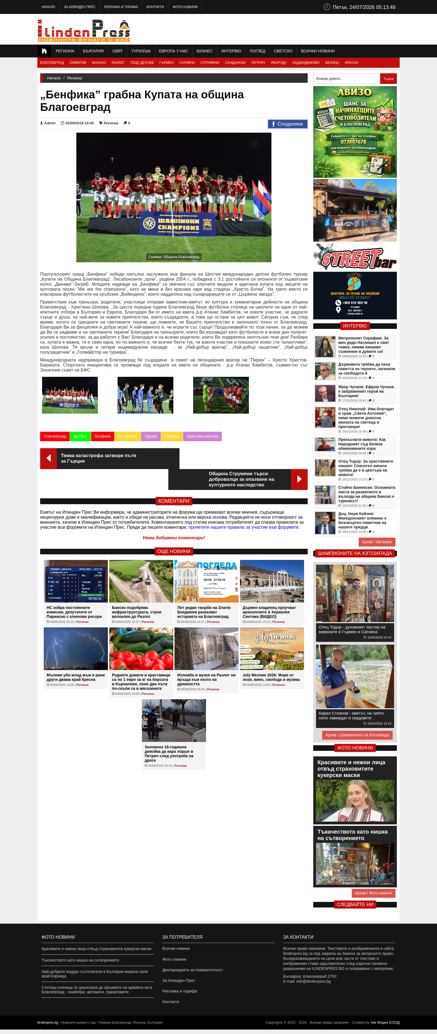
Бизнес (205, 51)
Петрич (258, 63)
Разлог (118, 63)
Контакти (155, 7)
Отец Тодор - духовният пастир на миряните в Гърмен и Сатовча (352, 629)
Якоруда (279, 63)
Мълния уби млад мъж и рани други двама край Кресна (76, 658)
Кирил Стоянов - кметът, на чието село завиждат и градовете (351, 715)
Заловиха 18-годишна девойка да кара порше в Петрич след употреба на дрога (169, 734)
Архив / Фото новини (373, 893)
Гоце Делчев (142, 63)
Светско (283, 51)
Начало (48, 7)
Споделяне (287, 124)
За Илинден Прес (80, 7)
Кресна (351, 63)
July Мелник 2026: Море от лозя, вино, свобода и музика (271, 658)
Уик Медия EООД (385, 1027)
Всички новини (318, 51)
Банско (99, 63)
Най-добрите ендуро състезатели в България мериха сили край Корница (95, 973)
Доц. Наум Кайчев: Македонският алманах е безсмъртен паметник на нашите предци (362, 520)
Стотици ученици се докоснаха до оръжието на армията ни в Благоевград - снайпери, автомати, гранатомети (97, 989)
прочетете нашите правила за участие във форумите (243, 508)
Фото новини (185, 7)
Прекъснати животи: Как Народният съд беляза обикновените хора (362, 444)
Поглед (257, 51)
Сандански (235, 63)
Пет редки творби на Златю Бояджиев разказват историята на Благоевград (203, 592)
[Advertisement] (298, 29)
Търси (388, 79)
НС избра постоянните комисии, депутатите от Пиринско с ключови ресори (74, 592)
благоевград (55, 438)
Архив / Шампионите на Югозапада (357, 735)
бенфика (102, 438)
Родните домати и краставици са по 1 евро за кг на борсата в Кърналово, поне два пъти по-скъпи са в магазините (141, 662)
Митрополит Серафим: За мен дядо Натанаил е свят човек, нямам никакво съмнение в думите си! (363, 345)
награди (171, 438)
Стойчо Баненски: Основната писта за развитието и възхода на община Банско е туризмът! (366, 494)
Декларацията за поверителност (191, 971)
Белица (332, 63)
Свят (117, 51)
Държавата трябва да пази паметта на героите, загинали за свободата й (366, 368)
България (93, 51)
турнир (151, 438)
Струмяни (210, 63)
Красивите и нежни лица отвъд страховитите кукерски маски (96, 948)
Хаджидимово (305, 63)
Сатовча (187, 63)
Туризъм (141, 51)
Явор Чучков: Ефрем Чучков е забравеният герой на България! (366, 391)
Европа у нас (173, 51)
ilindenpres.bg (47, 1027)
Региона (65, 51)
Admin (47, 123)
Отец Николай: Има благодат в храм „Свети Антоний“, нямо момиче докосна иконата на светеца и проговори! (366, 418)
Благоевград (52, 63)
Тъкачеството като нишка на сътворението (80, 960)
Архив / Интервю (377, 542)
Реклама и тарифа (121, 7)
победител (127, 438)
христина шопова (202, 438)
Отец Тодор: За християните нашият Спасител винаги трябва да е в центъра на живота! (365, 468)
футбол (80, 438)
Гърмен (166, 63)
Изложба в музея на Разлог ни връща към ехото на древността (206, 660)
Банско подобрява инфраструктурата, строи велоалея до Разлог (136, 592)
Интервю (231, 51)
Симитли (78, 63)
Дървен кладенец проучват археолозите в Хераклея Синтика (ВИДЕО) (269, 592)
